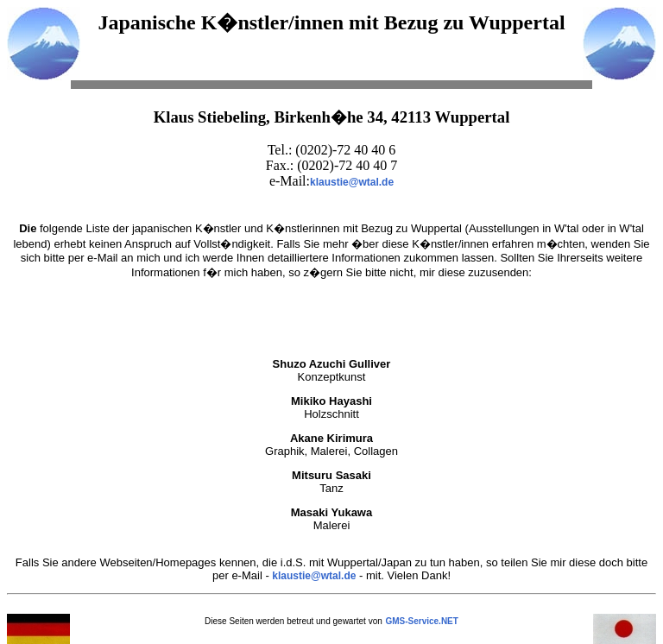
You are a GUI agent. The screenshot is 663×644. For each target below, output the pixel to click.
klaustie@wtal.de (352, 182)
